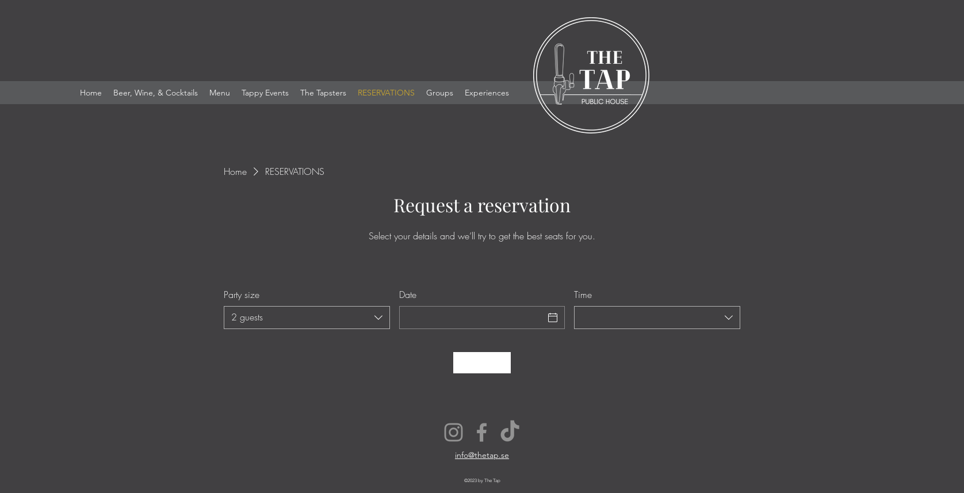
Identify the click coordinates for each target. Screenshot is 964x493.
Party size (241, 294)
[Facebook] (481, 432)
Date (407, 294)
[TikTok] (510, 432)
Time (583, 294)
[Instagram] (453, 432)
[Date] (472, 317)
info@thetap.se (482, 455)
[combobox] (307, 317)
